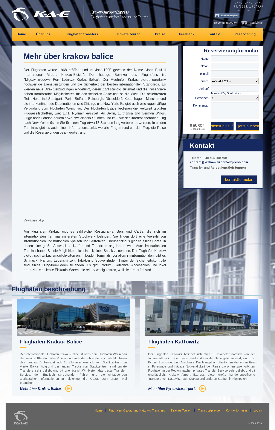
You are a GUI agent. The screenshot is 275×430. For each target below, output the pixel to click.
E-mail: (204, 73)
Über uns (43, 34)
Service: (204, 81)
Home (21, 34)
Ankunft (204, 88)
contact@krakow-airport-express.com (219, 162)
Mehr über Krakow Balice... (41, 388)
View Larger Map (34, 220)
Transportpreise (209, 410)
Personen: (202, 98)
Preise (160, 34)
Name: (205, 58)
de (248, 6)
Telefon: (204, 66)
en (238, 6)
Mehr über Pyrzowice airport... (172, 388)
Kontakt (214, 34)
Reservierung (245, 34)
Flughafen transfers (82, 34)
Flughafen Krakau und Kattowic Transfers (137, 410)
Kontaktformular (238, 179)
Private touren (128, 34)
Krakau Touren (181, 410)
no (258, 6)
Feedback (186, 34)
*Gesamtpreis (197, 129)
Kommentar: (201, 105)
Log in (258, 410)
